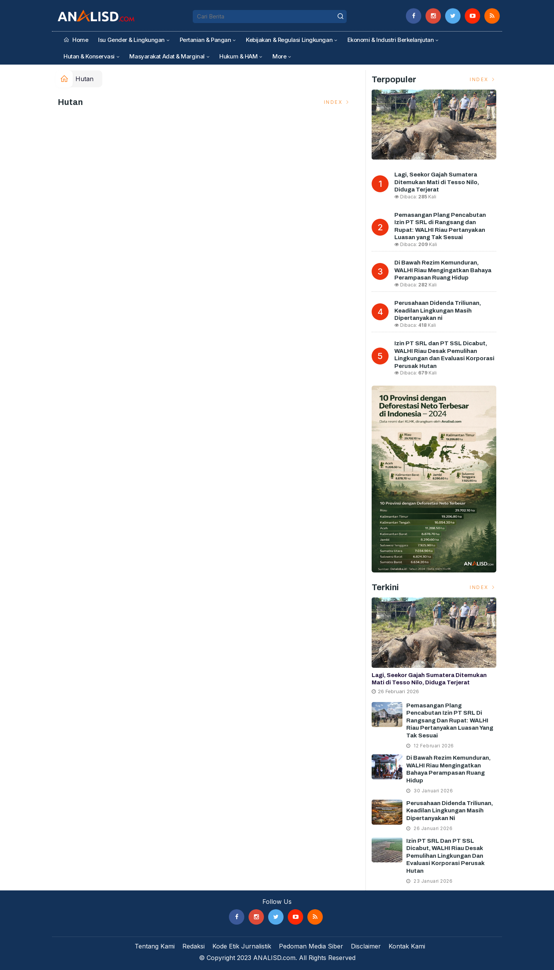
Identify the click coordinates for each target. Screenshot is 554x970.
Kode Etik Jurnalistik (241, 946)
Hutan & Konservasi (89, 56)
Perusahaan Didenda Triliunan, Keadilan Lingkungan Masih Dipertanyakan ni (437, 310)
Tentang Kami (155, 946)
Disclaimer (366, 946)
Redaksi (193, 946)
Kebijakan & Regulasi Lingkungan (289, 39)
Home (75, 39)
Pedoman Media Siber (311, 946)
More (279, 56)
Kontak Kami (407, 946)
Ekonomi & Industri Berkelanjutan (390, 39)
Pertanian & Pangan (205, 39)
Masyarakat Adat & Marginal (166, 56)
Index (337, 102)
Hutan (84, 79)
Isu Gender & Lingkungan (131, 39)
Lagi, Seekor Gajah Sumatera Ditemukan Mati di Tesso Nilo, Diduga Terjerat (436, 182)
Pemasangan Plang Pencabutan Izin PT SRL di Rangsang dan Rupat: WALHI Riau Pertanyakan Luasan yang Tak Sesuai (449, 720)
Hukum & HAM (238, 56)
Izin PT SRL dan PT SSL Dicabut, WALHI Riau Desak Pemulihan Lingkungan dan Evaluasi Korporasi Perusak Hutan (445, 856)
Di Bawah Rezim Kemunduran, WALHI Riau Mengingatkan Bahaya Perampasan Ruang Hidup (442, 270)
